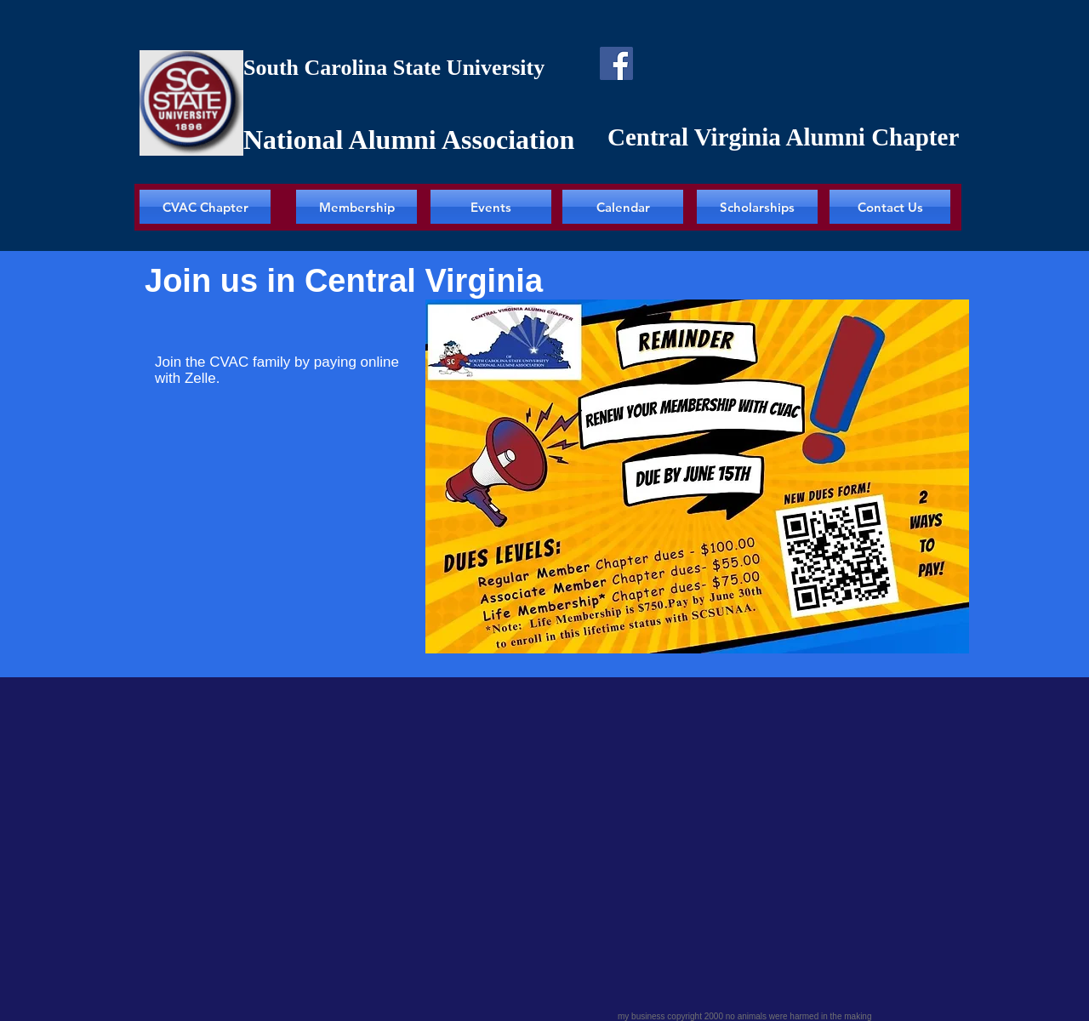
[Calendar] (622, 207)
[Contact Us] (890, 207)
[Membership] (356, 207)
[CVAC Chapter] (205, 207)
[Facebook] (616, 63)
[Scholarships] (757, 207)
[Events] (490, 207)
